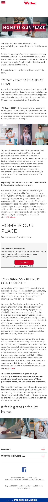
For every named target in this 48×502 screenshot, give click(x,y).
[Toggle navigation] (3, 2)
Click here (10, 217)
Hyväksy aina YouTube (24, 266)
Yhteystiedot (16, 477)
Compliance (26, 480)
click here (10, 368)
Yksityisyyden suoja (29, 477)
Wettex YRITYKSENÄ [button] (13, 456)
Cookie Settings (38, 480)
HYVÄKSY (24, 262)
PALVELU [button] (6, 449)
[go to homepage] (30, 3)
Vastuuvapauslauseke (13, 480)
